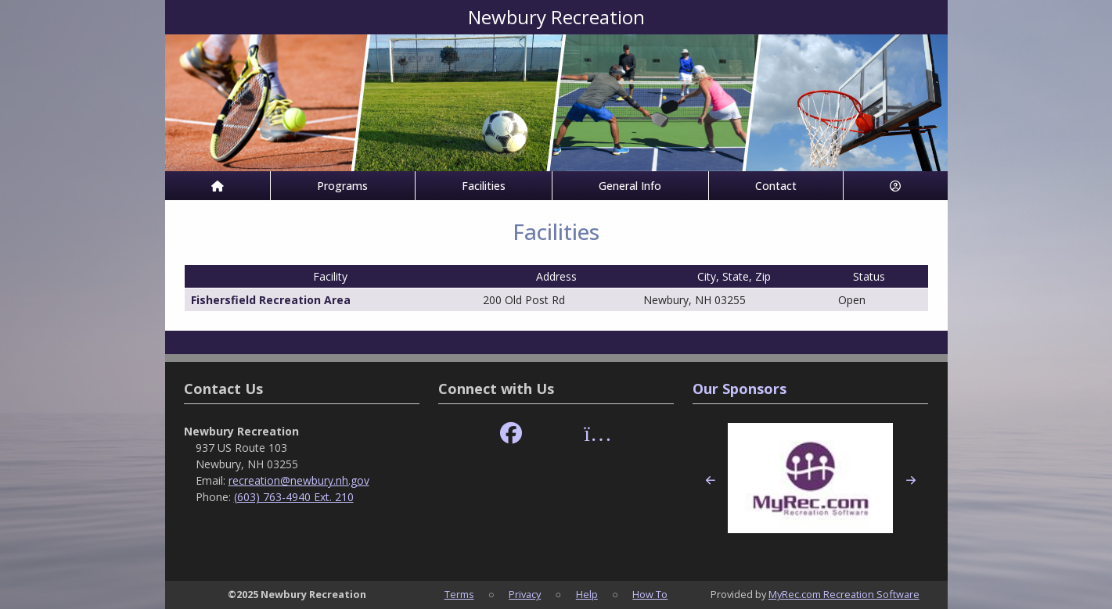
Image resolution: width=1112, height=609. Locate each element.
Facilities (484, 185)
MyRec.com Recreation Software (843, 594)
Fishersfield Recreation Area (271, 299)
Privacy (525, 594)
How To (650, 594)
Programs (342, 185)
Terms (459, 594)
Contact (776, 185)
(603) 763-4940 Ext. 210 (294, 496)
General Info (630, 185)
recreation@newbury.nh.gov (299, 480)
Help (587, 594)
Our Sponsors (739, 388)
